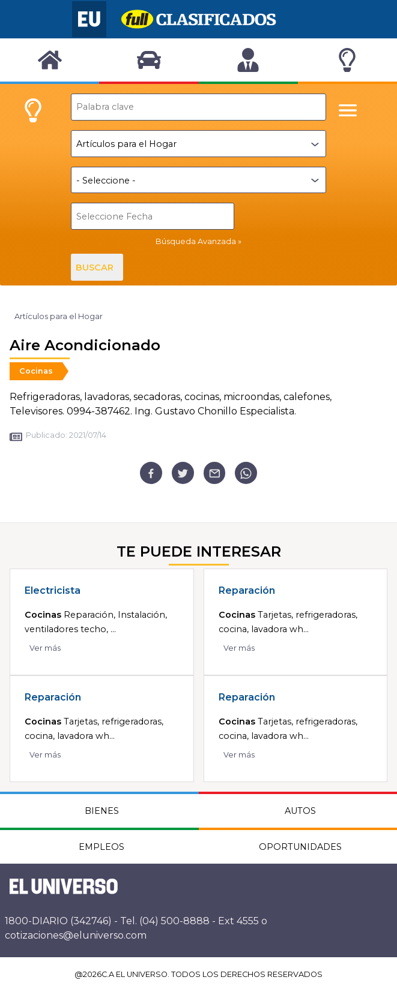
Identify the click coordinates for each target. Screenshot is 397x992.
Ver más (45, 648)
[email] (215, 473)
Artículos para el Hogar (58, 316)
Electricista (52, 590)
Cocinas (36, 370)
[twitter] (183, 473)
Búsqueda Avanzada (196, 241)
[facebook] (151, 473)
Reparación (247, 590)
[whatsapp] (246, 473)
